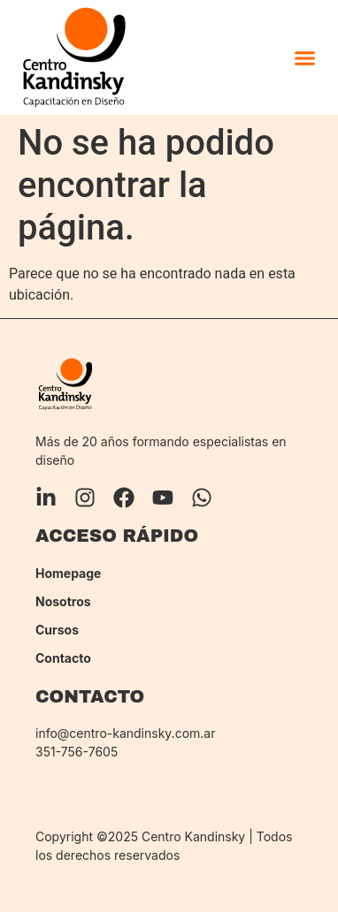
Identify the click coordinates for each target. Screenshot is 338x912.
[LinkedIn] (46, 497)
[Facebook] (123, 497)
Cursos (57, 630)
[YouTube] (162, 497)
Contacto (63, 658)
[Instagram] (85, 497)
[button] (304, 57)
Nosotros (63, 602)
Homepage (68, 573)
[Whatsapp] (201, 497)
